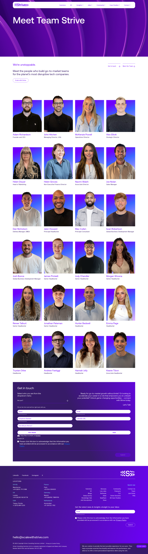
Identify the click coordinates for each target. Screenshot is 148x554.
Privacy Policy (121, 520)
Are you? (20, 400)
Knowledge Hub (87, 498)
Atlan (104, 496)
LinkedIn (16, 475)
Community (100, 5)
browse (38, 436)
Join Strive (131, 493)
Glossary (103, 489)
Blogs (90, 493)
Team (133, 491)
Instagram (35, 475)
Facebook (25, 475)
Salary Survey (87, 496)
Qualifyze (103, 498)
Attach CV (20, 439)
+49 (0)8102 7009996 (51, 497)
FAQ (133, 496)
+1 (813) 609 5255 (19, 505)
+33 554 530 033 (50, 489)
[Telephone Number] (45, 418)
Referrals (103, 493)
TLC (119, 493)
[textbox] (45, 411)
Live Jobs (103, 491)
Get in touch (112, 66)
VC (71, 5)
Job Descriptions (86, 500)
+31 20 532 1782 (49, 505)
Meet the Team (128, 66)
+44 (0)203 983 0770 (20, 497)
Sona (104, 500)
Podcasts (117, 491)
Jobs (89, 5)
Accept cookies (141, 546)
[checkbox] (18, 441)
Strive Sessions (115, 496)
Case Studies (114, 5)
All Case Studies (115, 498)
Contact (126, 5)
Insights (79, 5)
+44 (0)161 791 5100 (20, 489)
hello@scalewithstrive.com (31, 537)
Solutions (62, 5)
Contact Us (131, 489)
